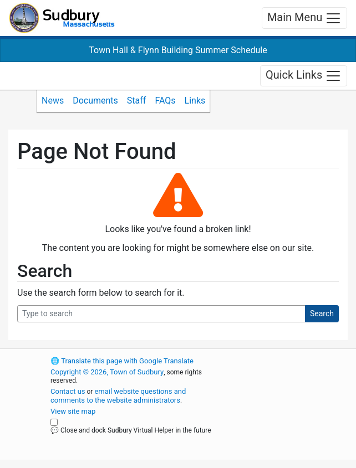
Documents (95, 100)
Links (195, 100)
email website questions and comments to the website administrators (118, 395)
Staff (136, 100)
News (53, 100)
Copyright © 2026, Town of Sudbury (107, 372)
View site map (72, 411)
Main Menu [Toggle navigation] (304, 18)
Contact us (67, 391)
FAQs (165, 100)
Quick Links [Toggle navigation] (304, 76)
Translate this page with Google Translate (122, 361)
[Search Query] (161, 313)
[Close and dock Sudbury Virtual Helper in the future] (54, 422)
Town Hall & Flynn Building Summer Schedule (178, 50)
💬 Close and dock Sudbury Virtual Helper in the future (130, 430)
